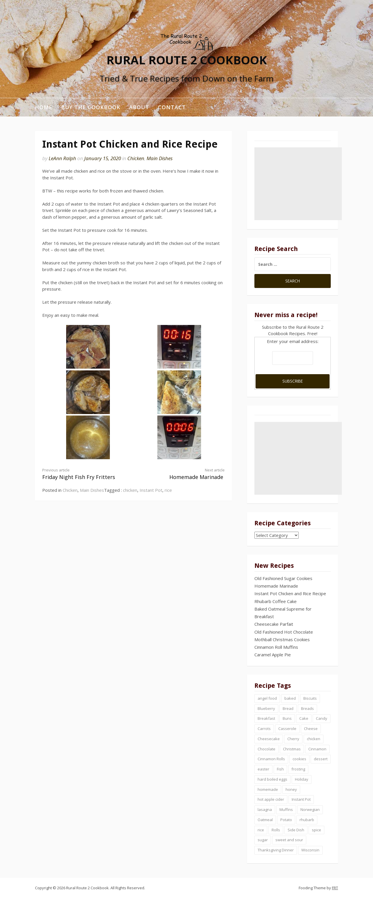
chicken (130, 490)
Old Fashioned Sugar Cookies (283, 578)
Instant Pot (151, 490)
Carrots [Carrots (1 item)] (264, 728)
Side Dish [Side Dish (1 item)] (296, 829)
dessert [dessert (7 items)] (321, 758)
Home (43, 107)
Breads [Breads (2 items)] (307, 708)
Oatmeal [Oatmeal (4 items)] (265, 819)
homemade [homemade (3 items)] (268, 789)
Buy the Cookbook (90, 107)
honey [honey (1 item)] (291, 789)
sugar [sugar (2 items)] (263, 839)
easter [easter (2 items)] (263, 769)
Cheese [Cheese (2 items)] (311, 728)
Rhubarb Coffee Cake (275, 601)
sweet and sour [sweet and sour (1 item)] (289, 839)
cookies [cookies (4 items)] (299, 758)
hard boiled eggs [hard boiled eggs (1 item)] (272, 779)
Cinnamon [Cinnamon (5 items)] (317, 749)
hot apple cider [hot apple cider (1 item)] (271, 799)
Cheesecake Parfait (273, 624)
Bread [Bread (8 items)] (288, 708)
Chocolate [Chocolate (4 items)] (266, 749)
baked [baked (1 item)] (290, 698)
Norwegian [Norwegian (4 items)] (310, 809)
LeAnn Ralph (62, 158)
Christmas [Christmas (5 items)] (292, 749)
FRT (335, 887)
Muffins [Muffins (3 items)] (286, 809)
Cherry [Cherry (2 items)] (293, 738)
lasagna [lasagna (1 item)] (265, 809)
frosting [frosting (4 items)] (298, 769)
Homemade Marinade (183, 473)
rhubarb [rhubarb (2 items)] (307, 819)
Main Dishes (160, 158)
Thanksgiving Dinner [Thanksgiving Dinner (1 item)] (276, 850)
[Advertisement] (298, 183)
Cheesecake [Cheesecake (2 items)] (269, 738)
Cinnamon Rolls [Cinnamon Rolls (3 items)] (271, 758)
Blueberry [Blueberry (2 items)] (266, 708)
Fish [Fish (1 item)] (280, 769)
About (139, 107)
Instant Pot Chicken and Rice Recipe (290, 593)
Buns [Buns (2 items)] (287, 718)
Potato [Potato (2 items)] (286, 819)
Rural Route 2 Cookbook (186, 60)
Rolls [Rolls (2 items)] (276, 829)
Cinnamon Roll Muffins (276, 647)
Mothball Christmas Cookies (282, 639)
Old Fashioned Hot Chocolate (283, 632)
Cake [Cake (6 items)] (303, 718)
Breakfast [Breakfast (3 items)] (266, 718)
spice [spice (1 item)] (316, 829)
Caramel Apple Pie (272, 654)
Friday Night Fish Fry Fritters (83, 473)
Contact (172, 107)
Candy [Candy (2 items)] (321, 718)
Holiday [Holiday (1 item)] (301, 779)
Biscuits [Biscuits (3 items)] (310, 698)
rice (168, 490)
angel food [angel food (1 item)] (267, 698)
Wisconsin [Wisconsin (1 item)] (310, 850)
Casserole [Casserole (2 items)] (287, 728)
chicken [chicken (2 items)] (313, 738)
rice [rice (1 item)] (261, 829)
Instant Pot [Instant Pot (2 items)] (301, 799)
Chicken (135, 158)
